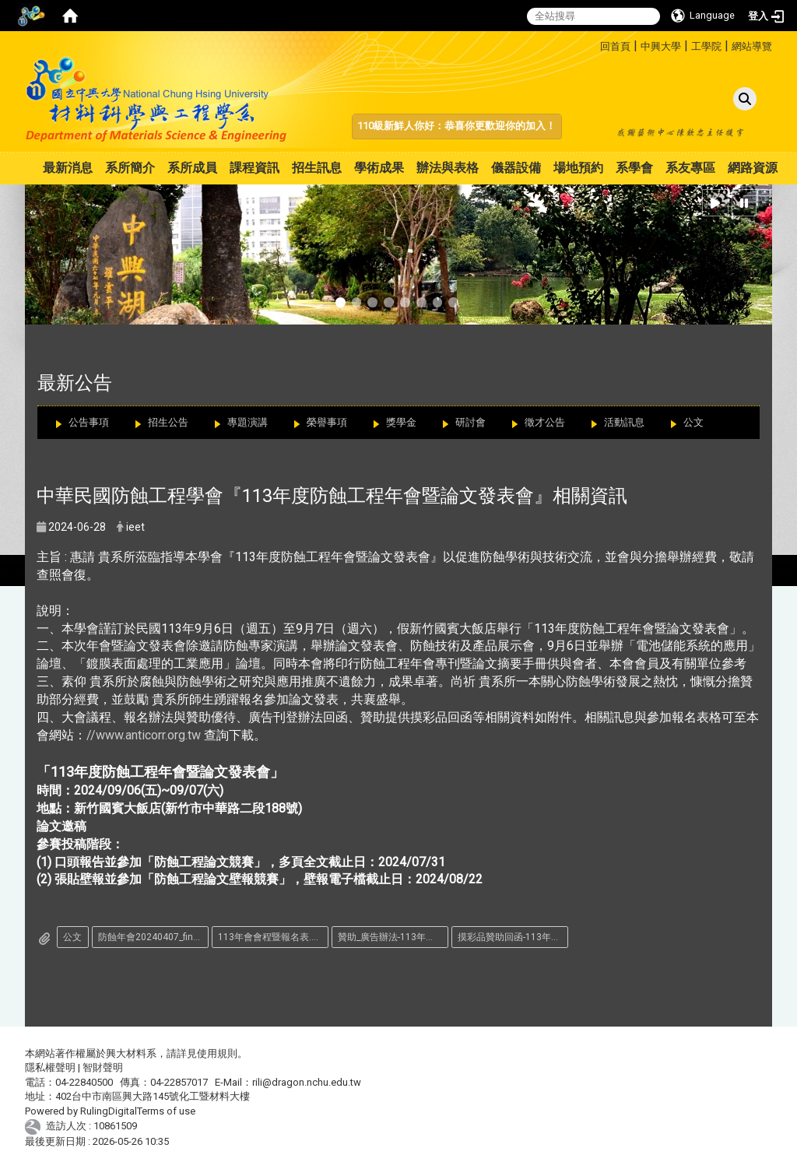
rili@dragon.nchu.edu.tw (306, 1082)
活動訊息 (624, 422)
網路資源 (753, 167)
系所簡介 (130, 167)
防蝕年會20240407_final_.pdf (153, 937)
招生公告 (168, 422)
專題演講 (247, 422)
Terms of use (166, 1111)
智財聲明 (103, 1067)
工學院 (706, 46)
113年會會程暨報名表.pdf (271, 937)
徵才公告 (545, 422)
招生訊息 (317, 167)
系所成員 (192, 167)
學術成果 (379, 167)
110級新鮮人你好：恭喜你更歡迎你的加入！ (456, 126)
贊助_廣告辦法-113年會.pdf (393, 937)
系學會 (634, 167)
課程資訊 (254, 167)
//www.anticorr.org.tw (143, 735)
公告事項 (88, 422)
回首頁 (615, 46)
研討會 (470, 422)
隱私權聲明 (50, 1067)
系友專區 (690, 167)
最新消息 (68, 167)
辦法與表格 (447, 167)
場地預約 (578, 167)
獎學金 (401, 422)
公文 (693, 422)
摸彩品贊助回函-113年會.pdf (513, 937)
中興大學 (661, 46)
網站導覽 (752, 46)
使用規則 (217, 1053)
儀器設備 (516, 167)
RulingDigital (108, 1111)
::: (594, 44)
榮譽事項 (327, 422)
